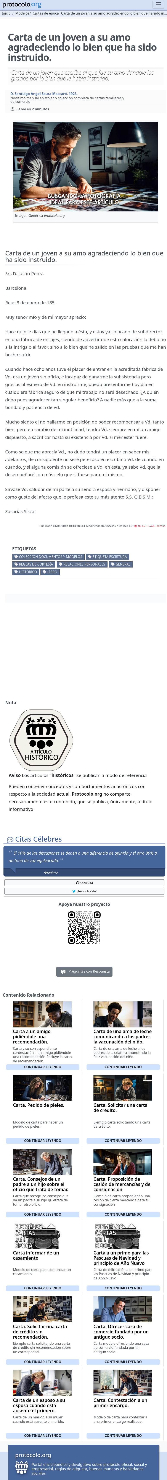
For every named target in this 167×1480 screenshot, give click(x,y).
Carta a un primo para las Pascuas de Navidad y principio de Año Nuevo (121, 1258)
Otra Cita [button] (84, 883)
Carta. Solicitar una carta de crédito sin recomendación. (40, 1331)
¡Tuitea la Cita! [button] (84, 891)
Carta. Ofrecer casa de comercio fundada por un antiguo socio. (121, 1331)
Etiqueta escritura (110, 556)
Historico (28, 571)
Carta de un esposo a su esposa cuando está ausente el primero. (39, 1405)
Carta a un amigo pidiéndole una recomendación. (32, 1036)
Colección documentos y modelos (50, 556)
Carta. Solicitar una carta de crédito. (120, 1107)
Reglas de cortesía (36, 564)
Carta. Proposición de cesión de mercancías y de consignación (122, 1184)
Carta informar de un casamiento (36, 1255)
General (123, 564)
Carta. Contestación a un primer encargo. (120, 1402)
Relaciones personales (84, 564)
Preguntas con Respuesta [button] (84, 971)
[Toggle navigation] (158, 4)
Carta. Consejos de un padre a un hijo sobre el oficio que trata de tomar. (40, 1184)
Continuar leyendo (42, 1067)
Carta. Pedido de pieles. (38, 1105)
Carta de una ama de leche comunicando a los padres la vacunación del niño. (122, 1036)
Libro (52, 571)
